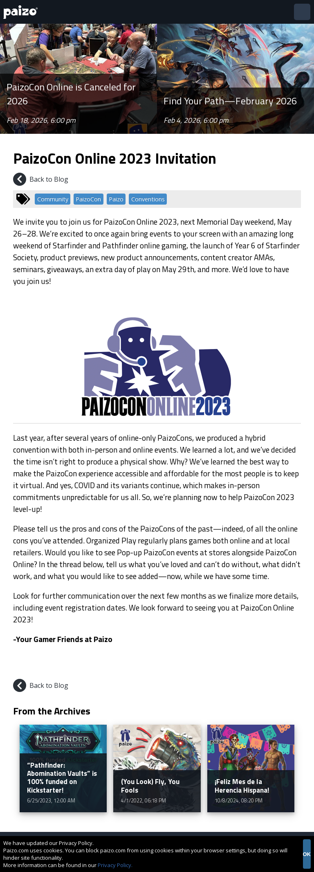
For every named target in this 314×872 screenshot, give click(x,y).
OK (307, 854)
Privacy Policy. (115, 865)
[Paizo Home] (22, 12)
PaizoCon (88, 199)
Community (52, 199)
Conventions (148, 199)
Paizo (116, 199)
